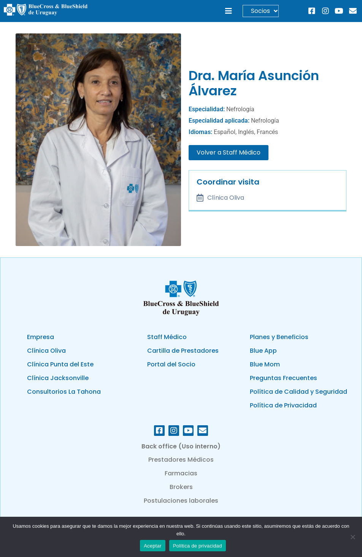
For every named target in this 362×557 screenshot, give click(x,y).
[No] (352, 537)
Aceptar (153, 546)
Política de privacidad (197, 546)
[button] (228, 11)
